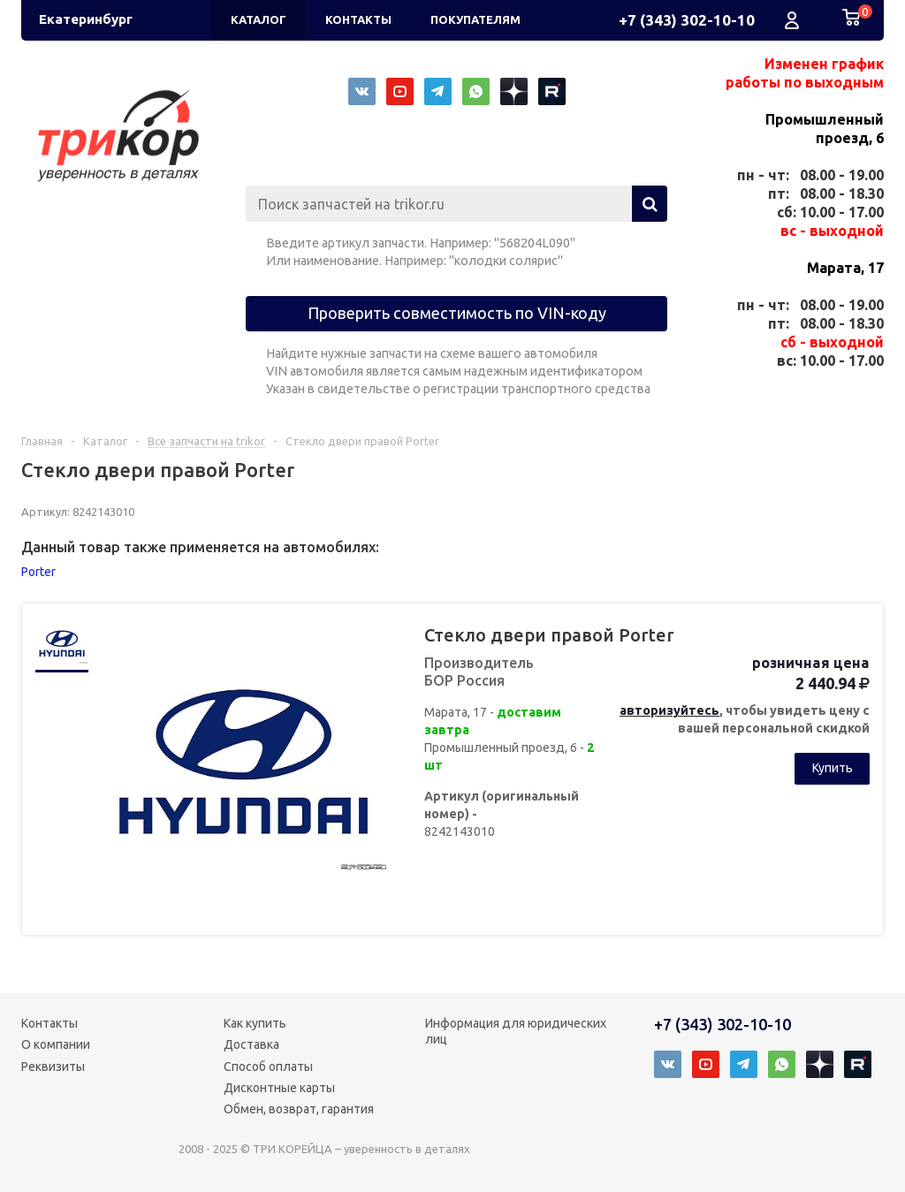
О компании (55, 1044)
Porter (38, 572)
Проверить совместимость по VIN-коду (457, 313)
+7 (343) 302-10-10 (687, 19)
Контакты (49, 1023)
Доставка (251, 1044)
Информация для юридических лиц (515, 1031)
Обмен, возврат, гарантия (299, 1109)
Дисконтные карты (279, 1088)
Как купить (255, 1023)
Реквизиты (53, 1066)
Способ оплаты (268, 1066)
